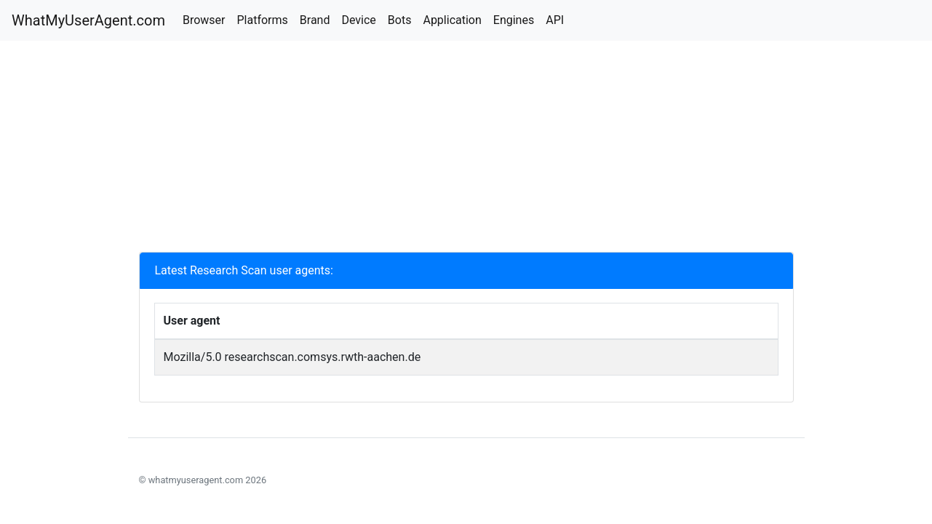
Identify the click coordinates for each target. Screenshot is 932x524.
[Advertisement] (466, 150)
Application (452, 20)
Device (358, 20)
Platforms (261, 20)
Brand (315, 20)
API (555, 20)
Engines (513, 20)
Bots (400, 20)
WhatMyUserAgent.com (88, 20)
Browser (204, 20)
